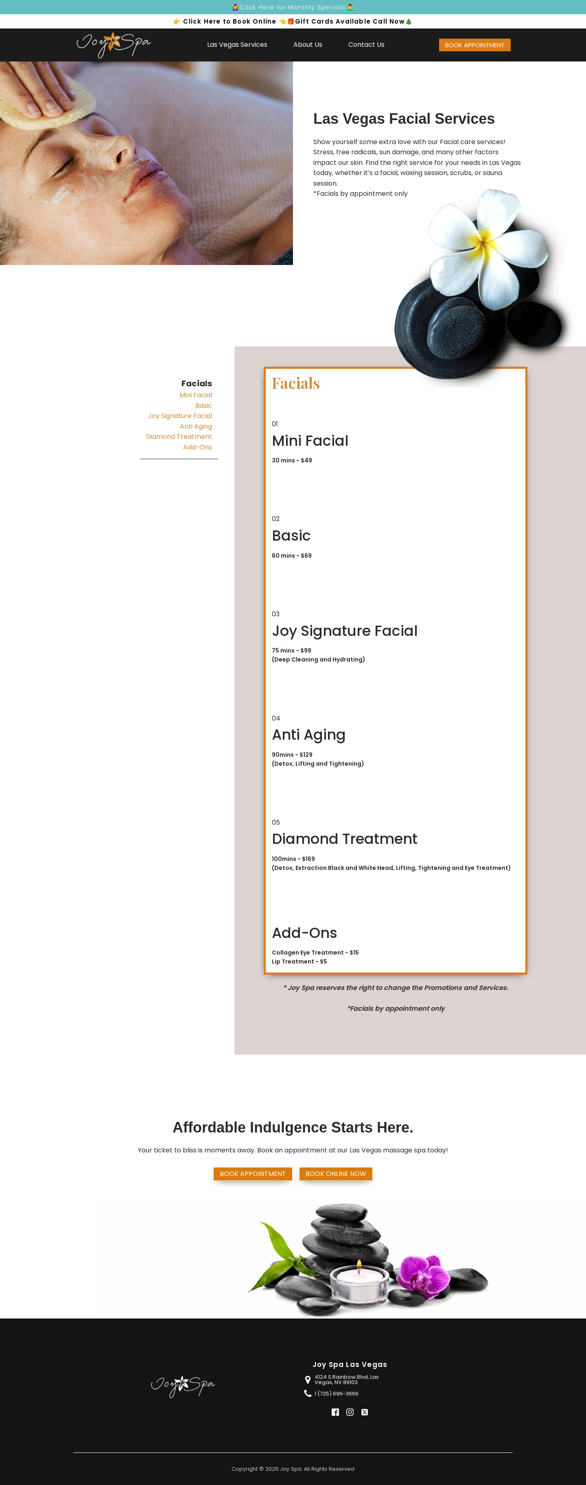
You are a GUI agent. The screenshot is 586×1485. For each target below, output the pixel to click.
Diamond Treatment (179, 436)
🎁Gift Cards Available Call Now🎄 (350, 21)
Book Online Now (336, 1173)
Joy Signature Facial (180, 416)
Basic (203, 405)
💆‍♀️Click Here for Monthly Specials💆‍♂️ (293, 7)
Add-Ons (197, 447)
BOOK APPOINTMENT (475, 45)
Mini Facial (195, 395)
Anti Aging (196, 426)
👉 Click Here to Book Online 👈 (230, 21)
